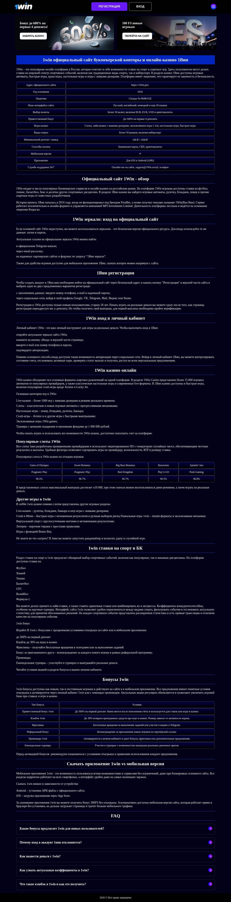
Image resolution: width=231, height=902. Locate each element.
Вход (140, 6)
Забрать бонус (33, 36)
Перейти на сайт (137, 36)
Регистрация (109, 6)
